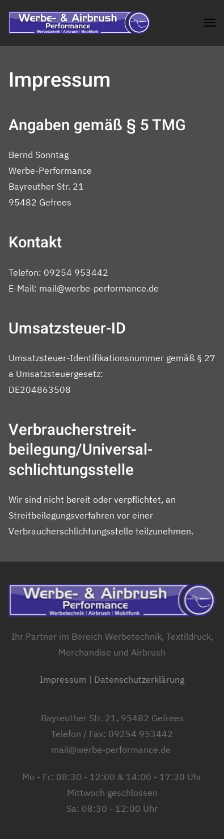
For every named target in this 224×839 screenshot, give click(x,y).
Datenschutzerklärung (139, 679)
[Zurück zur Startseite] (79, 22)
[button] (209, 22)
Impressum (63, 679)
